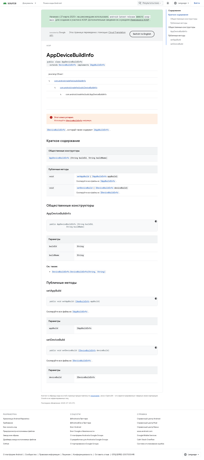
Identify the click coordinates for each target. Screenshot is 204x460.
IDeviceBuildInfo (74, 120)
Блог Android (75, 427)
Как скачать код (10, 427)
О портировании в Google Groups (84, 444)
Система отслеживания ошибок (150, 444)
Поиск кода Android (52, 3)
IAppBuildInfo (97, 65)
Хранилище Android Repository (16, 418)
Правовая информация (49, 454)
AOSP (48, 45)
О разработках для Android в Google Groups (89, 439)
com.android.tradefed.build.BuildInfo (70, 81)
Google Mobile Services (146, 435)
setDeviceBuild (85, 188)
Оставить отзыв (102, 454)
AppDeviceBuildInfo (59, 158)
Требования (8, 423)
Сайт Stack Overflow (145, 439)
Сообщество (31, 454)
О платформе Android (13, 454)
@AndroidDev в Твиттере (80, 423)
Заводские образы (11, 435)
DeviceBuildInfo (67, 65)
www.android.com (144, 431)
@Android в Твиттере (79, 418)
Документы (28, 3)
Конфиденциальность (82, 454)
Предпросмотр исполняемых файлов (18, 431)
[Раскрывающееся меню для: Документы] (36, 3)
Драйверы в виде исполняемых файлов (19, 439)
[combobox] (150, 3)
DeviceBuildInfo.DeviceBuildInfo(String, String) (78, 271)
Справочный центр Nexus (148, 427)
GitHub (6, 444)
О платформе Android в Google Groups (86, 435)
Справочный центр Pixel (147, 423)
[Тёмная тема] (155, 221)
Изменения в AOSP (139, 20)
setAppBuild (83, 176)
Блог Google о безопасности (82, 431)
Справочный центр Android (148, 418)
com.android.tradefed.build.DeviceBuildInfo (78, 87)
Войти (197, 3)
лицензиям (95, 396)
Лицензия (66, 454)
